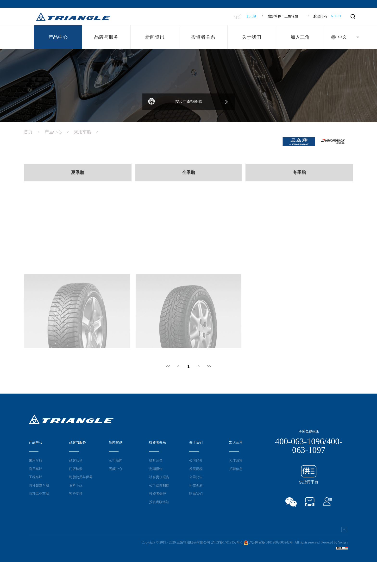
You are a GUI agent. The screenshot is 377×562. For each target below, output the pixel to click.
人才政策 (236, 460)
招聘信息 (236, 468)
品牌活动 (75, 460)
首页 (34, 130)
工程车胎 (35, 476)
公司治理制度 (159, 484)
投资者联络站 (159, 501)
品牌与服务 (106, 37)
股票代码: (324, 16)
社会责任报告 (159, 476)
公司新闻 (115, 460)
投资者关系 (203, 37)
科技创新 (196, 484)
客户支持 (75, 493)
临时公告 (156, 460)
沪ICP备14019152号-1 (227, 541)
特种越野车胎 (39, 484)
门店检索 (75, 468)
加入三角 (300, 37)
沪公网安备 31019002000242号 (268, 541)
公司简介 (196, 460)
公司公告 (196, 476)
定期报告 (156, 468)
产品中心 (58, 37)
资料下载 (75, 484)
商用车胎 (35, 468)
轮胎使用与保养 (81, 476)
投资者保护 (157, 493)
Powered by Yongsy (334, 541)
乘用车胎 (88, 130)
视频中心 (115, 468)
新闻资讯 (154, 37)
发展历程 (196, 468)
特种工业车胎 (39, 493)
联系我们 (196, 493)
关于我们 (251, 37)
